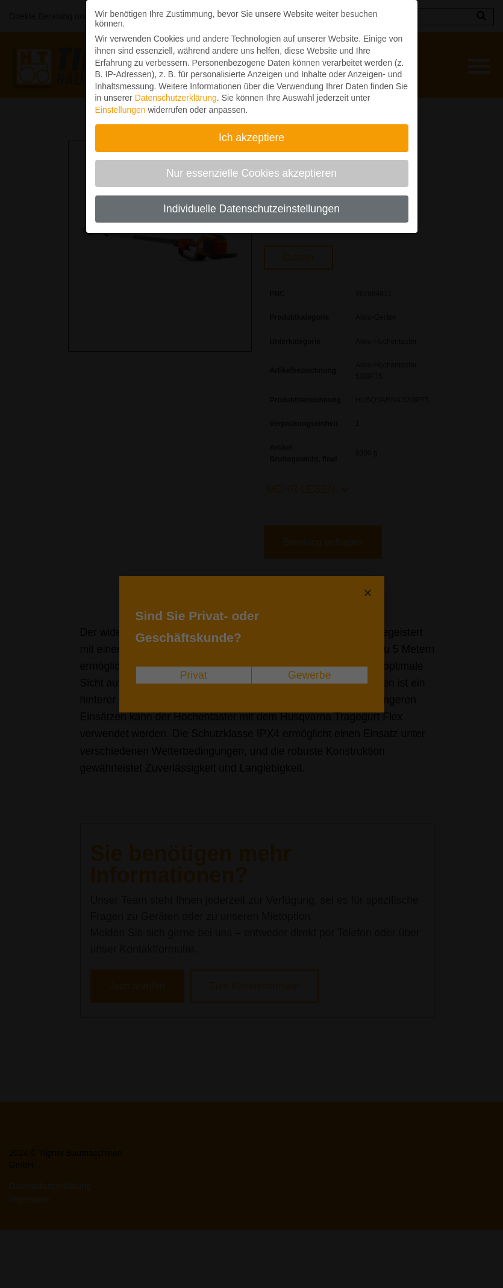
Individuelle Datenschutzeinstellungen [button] (251, 202)
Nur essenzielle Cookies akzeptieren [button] (251, 166)
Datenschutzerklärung (176, 91)
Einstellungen (120, 103)
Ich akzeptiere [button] (251, 131)
